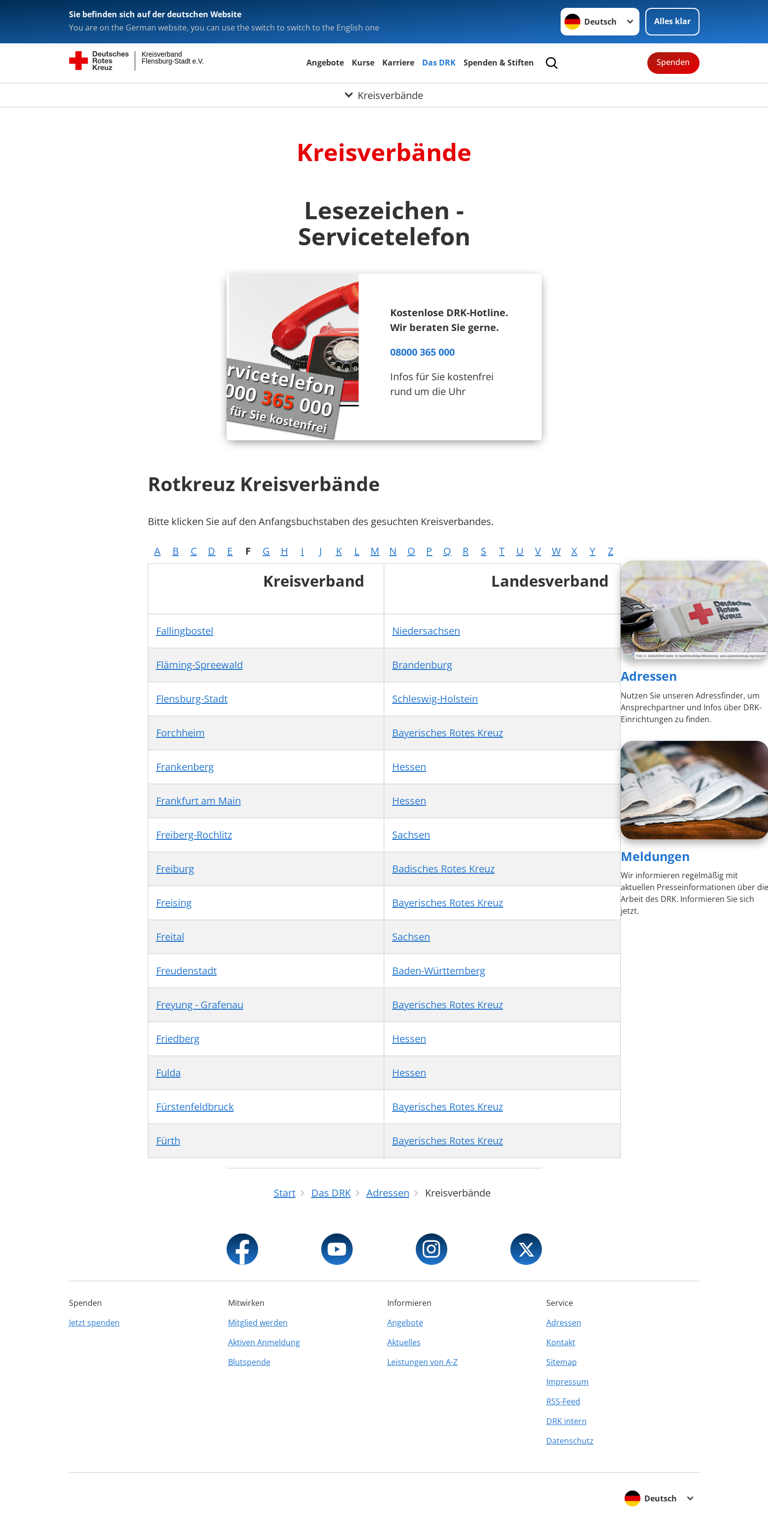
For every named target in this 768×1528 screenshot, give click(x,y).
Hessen (409, 766)
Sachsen (411, 834)
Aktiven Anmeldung (264, 1342)
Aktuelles (404, 1342)
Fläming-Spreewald (199, 664)
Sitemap (561, 1362)
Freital (170, 936)
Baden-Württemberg (438, 970)
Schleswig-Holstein (435, 698)
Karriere (398, 62)
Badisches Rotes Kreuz (443, 868)
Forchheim (180, 732)
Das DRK (439, 62)
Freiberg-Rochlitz (194, 834)
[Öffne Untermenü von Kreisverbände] (384, 95)
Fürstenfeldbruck (195, 1106)
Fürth (168, 1140)
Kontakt (560, 1342)
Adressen (649, 675)
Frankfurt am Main (198, 800)
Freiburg (175, 868)
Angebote (325, 62)
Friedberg (178, 1038)
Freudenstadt (186, 970)
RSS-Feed (563, 1401)
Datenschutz (570, 1440)
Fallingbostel (184, 630)
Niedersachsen (426, 630)
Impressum (567, 1381)
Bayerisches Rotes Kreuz (447, 732)
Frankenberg (185, 766)
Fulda (168, 1072)
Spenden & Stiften (499, 62)
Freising (174, 902)
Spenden (673, 62)
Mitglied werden (258, 1322)
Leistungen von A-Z (422, 1362)
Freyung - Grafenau (199, 1004)
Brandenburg (422, 664)
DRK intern (566, 1421)
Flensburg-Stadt (192, 698)
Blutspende (249, 1362)
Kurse (363, 62)
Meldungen (655, 856)
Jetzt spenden (94, 1322)
